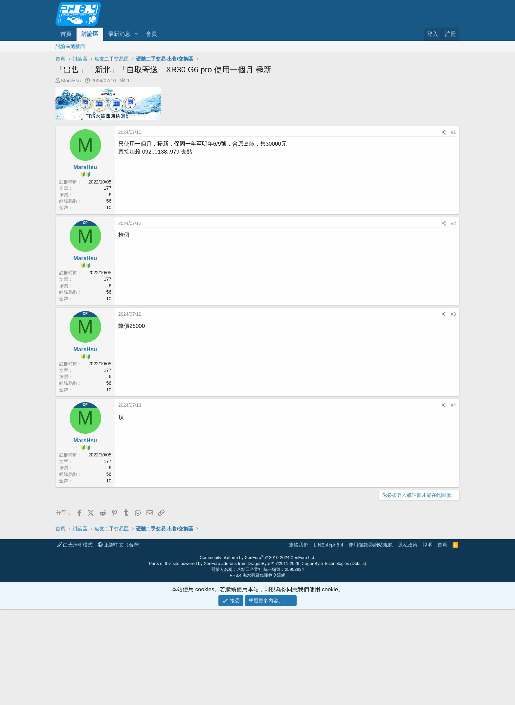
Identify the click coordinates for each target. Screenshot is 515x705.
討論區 (89, 34)
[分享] (444, 132)
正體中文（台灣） (121, 640)
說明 (428, 640)
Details (358, 658)
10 (108, 207)
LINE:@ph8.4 (328, 640)
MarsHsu (71, 80)
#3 (453, 314)
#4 (453, 405)
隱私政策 (407, 640)
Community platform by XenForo (257, 652)
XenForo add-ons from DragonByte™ (239, 658)
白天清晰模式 (75, 640)
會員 (151, 34)
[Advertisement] (253, 553)
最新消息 (119, 34)
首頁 (66, 34)
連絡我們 (298, 640)
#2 (453, 223)
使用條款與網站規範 (370, 640)
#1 (453, 132)
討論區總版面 (70, 46)
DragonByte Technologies (325, 658)
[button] (136, 34)
